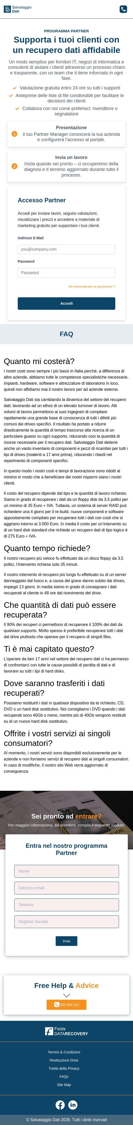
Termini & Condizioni (64, 1052)
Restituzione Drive (64, 1060)
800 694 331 (67, 1004)
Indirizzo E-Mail (31, 238)
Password (26, 261)
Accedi (66, 303)
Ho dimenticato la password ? (92, 286)
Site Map (64, 1085)
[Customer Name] (66, 871)
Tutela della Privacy (64, 1068)
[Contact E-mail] (66, 888)
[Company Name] (66, 921)
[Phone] (66, 905)
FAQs (64, 1077)
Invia (66, 941)
